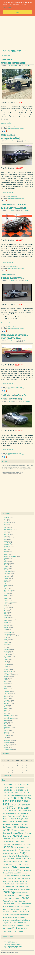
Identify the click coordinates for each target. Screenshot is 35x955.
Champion (14, 833)
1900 (4, 785)
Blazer (5, 824)
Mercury (6, 676)
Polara (17, 898)
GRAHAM (6, 617)
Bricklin (6, 554)
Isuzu (5, 637)
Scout (4, 909)
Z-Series (20, 931)
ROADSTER (7, 906)
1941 (15, 790)
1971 (27, 801)
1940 (11, 790)
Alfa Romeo (7, 522)
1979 (10, 807)
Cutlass (12, 850)
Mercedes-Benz (27, 401)
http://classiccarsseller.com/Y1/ (16, 328)
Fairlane (26, 861)
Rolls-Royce (7, 717)
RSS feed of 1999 (5, 55)
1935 (19, 787)
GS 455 (12, 870)
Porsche (6, 703)
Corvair (28, 844)
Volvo (5, 745)
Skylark (28, 912)
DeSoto (6, 592)
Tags (4, 780)
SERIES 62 (22, 909)
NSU (5, 690)
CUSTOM (6, 850)
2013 (4, 810)
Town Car (12, 925)
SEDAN (16, 909)
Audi (5, 539)
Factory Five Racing (9, 602)
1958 (13, 795)
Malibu (5, 884)
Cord (5, 583)
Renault (6, 712)
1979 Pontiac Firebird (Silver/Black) (12, 944)
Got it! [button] (17, 12)
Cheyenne (25, 836)
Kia (5, 647)
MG (5, 678)
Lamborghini (7, 652)
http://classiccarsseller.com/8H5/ (16, 128)
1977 (28, 805)
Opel (5, 695)
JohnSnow (11, 210)
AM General (7, 526)
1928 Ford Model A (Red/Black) (12, 948)
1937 (26, 787)
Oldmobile (6, 691)
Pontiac (27, 210)
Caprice (16, 830)
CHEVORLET (7, 571)
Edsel (5, 600)
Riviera (18, 904)
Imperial (16, 873)
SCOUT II (10, 909)
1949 (4, 793)
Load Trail (6, 664)
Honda (5, 624)
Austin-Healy (7, 546)
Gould (5, 615)
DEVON (6, 593)
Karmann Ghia (11, 878)
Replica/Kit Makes (8, 715)
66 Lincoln (6, 517)
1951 (13, 793)
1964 (8, 799)
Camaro (6, 565)
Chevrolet (26, 341)
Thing (10, 923)
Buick (5, 561)
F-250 (9, 861)
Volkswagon (7, 742)
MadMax (11, 401)
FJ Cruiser (25, 864)
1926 (11, 785)
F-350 (13, 861)
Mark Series (11, 884)
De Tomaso (7, 587)
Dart (16, 850)
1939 (8, 790)
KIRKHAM (6, 651)
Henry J (6, 620)
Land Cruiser (21, 878)
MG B (5, 680)
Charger (21, 833)
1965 (14, 798)
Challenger (7, 833)
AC (5, 519)
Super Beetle (20, 920)
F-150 (5, 861)
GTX (24, 870)
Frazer (5, 609)
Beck (5, 549)
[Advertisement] (17, 31)
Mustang (8, 892)
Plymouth (6, 700)
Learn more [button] (7, 7)
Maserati (6, 669)
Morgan (6, 683)
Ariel (5, 536)
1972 (6, 804)
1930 (26, 785)
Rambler (6, 708)
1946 (19, 790)
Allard (5, 524)
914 (23, 813)
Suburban (6, 920)
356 (4, 813)
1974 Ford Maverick (9, 941)
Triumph (6, 735)
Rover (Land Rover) (9, 718)
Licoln (5, 661)
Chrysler (6, 578)
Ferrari (5, 603)
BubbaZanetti (12, 141)
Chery (5, 568)
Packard (6, 696)
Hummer (6, 627)
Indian (5, 629)
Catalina (21, 830)
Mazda (5, 673)
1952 (16, 793)
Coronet (22, 844)
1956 (4, 795)
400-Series (9, 813)
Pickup (5, 898)
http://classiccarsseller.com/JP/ (16, 455)
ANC (5, 532)
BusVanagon (7, 827)
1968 (6, 801)
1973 (11, 805)
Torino (24, 923)
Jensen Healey (7, 644)
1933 (11, 787)
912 (20, 813)
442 (14, 813)
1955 (29, 793)
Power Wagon (13, 901)
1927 (15, 785)
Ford (5, 607)
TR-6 (22, 925)
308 (26, 810)
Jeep (28, 65)
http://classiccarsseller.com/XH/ (16, 389)
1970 (20, 801)
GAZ (5, 610)
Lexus (5, 659)
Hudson (6, 625)
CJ (10, 839)
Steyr (5, 725)
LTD (26, 881)
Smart (5, 723)
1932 (8, 787)
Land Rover (7, 656)
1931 (4, 787)
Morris (5, 685)
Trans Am (15, 266)
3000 (23, 810)
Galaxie (22, 867)
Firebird (11, 327)
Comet (22, 841)
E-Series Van (11, 856)
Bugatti (5, 559)
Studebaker (7, 727)
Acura (5, 521)
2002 (27, 808)
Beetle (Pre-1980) (22, 819)
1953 (20, 793)
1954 (24, 793)
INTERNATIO (7, 632)
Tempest (5, 923)
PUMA (5, 705)
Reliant (5, 710)
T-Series (27, 920)
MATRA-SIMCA (8, 671)
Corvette (8, 847)
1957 (8, 795)
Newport (21, 892)
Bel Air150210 (24, 822)
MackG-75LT (7, 668)
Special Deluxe (20, 914)
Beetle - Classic (8, 822)
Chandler (6, 566)
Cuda (26, 847)
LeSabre (16, 881)
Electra (23, 859)
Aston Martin (7, 538)
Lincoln (5, 663)
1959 (17, 795)
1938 (4, 790)
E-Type (19, 856)
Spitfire (5, 917)
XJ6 (12, 931)
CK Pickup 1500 (17, 839)
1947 (22, 790)
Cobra (5, 581)
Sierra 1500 (12, 912)
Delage (5, 588)
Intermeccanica (7, 631)
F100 (17, 861)
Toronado (6, 925)
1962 (29, 795)
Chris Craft (6, 576)
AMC (5, 527)
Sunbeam (6, 732)
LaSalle (6, 658)
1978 (4, 808)
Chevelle (6, 570)
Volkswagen (7, 740)
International (7, 634)
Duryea (6, 598)
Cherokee (11, 127)
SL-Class (6, 915)
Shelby (5, 722)
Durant (5, 597)
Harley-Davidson (8, 619)
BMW (5, 553)
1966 (21, 798)
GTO (17, 870)
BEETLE (13, 819)
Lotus (5, 666)
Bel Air (17, 821)
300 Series (9, 810)
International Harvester (9, 636)
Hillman (6, 622)
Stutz (5, 729)
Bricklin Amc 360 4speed (10, 556)
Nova (13, 895)
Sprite (9, 917)
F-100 (29, 859)
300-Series (17, 810)
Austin (5, 541)
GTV (21, 870)
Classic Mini (10, 841)
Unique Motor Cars (8, 739)
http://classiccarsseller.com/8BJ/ (16, 198)
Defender (28, 850)
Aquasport (6, 534)
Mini (5, 681)
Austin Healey (7, 543)
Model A (6, 889)
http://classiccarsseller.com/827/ (16, 268)
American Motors (8, 529)
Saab (5, 720)
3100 (29, 810)
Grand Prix (6, 870)
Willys (5, 747)
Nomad (8, 895)
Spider (27, 914)
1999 (7, 127)
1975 (19, 805)
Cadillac (6, 563)
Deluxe (5, 853)
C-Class (11, 453)
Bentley (27, 141)
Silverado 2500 (18, 387)
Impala (10, 873)
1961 (25, 795)
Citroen (6, 580)
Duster (5, 856)
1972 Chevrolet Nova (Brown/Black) (13, 946)
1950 (8, 793)
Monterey (27, 889)
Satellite (26, 906)
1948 (26, 790)
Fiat (5, 605)
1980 (15, 808)
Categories (6, 513)
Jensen (6, 642)
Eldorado (17, 859)
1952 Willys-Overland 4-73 (10, 942)
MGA (13, 886)
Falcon (5, 864)
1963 (4, 799)
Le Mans (10, 881)
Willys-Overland (8, 749)
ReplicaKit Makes (9, 904)
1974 (15, 805)
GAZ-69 (6, 612)
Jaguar (5, 639)
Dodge (5, 595)
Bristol (5, 558)
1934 (15, 787)
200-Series (22, 808)
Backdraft (6, 548)
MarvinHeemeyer (13, 65)
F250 (21, 861)
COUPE (22, 847)
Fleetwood (6, 867)
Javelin (27, 875)
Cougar (16, 847)
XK (15, 931)
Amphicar (6, 531)
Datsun (5, 585)
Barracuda (6, 819)
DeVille (15, 853)
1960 (21, 795)
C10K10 (19, 827)
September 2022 (8, 775)
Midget (22, 886)
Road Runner (26, 904)
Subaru (6, 730)
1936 (22, 787)
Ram (5, 707)
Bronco (21, 824)
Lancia (5, 654)
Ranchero (22, 901)
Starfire (14, 917)
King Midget (7, 649)
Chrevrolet (6, 575)
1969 (13, 801)
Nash (5, 686)
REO (5, 713)
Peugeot (6, 698)
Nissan (5, 688)
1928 (19, 785)
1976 (24, 805)
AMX (13, 816)
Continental (15, 844)
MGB (18, 887)
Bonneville (15, 824)
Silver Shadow (20, 912)
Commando (6, 844)
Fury (17, 867)
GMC (5, 614)
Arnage (11, 196)
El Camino (10, 859)
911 (17, 813)
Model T (12, 889)
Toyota (5, 734)
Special (12, 914)
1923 (8, 785)
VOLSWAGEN (7, 744)
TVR (5, 737)
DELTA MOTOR (8, 590)
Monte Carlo (19, 889)
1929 (23, 785)
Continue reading (6, 123)
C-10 (14, 827)
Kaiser (5, 646)
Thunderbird (17, 923)
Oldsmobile (7, 693)
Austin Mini (6, 544)
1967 (28, 798)
